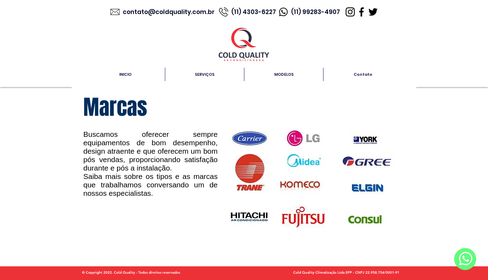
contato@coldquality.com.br (169, 12)
